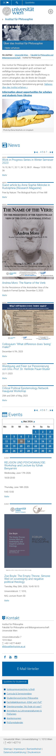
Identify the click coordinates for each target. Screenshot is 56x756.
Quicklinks (30, 2)
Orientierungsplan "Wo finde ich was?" (24, 706)
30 (42, 451)
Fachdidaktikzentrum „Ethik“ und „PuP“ (24, 702)
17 (50, 441)
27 (21, 451)
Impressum (19, 749)
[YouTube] (10, 657)
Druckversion (34, 752)
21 (28, 446)
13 (21, 441)
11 (6, 441)
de (5, 2)
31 (50, 451)
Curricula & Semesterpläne (19, 693)
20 (21, 446)
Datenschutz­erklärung (15, 752)
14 (28, 441)
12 (14, 441)
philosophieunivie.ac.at (13, 646)
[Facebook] (5, 657)
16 (42, 441)
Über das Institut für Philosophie (23, 43)
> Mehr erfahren (12, 48)
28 (28, 451)
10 (50, 436)
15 (35, 441)
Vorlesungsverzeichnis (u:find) (21, 689)
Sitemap (8, 749)
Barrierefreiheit (34, 749)
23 (42, 446)
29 (35, 451)
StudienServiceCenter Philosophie (22, 698)
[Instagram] (16, 657)
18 (6, 446)
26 (14, 451)
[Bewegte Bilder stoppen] (19, 27)
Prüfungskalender (15, 722)
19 (14, 446)
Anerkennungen (14, 718)
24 (50, 446)
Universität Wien (22, 55)
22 (35, 446)
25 (6, 451)
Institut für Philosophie (19, 19)
